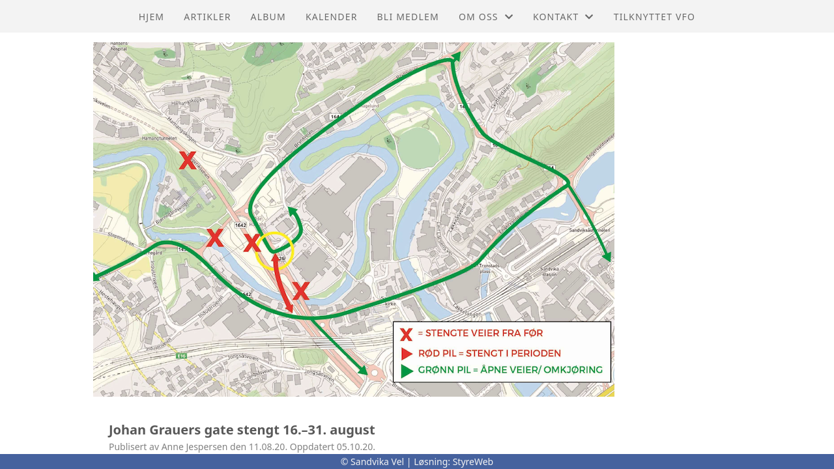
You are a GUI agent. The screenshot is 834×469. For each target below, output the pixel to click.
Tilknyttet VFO (655, 16)
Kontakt (563, 16)
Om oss (486, 16)
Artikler (207, 16)
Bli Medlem (408, 16)
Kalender (332, 16)
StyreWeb (473, 461)
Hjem (151, 16)
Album (268, 16)
